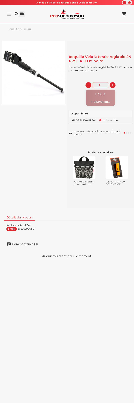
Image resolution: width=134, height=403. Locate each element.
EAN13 (11, 229)
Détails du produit (19, 217)
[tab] (19, 218)
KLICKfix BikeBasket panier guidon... (84, 183)
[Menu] (9, 14)
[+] (113, 85)
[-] (88, 85)
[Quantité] (100, 85)
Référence (12, 225)
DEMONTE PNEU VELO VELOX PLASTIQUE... (115, 184)
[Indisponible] (100, 98)
